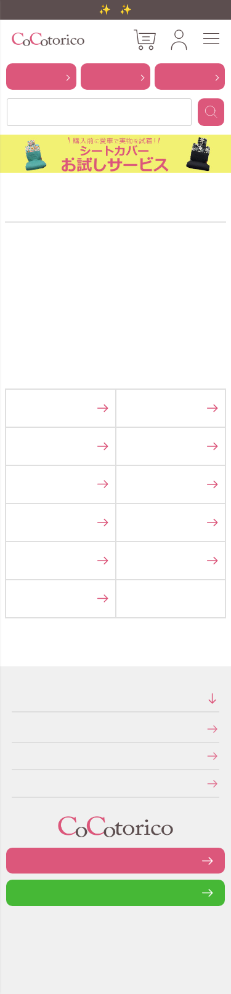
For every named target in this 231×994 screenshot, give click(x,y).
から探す (41, 76)
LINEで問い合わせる (115, 892)
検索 (211, 112)
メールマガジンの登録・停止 (16, 783)
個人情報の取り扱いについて (16, 755)
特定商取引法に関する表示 (15, 728)
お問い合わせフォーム (116, 860)
